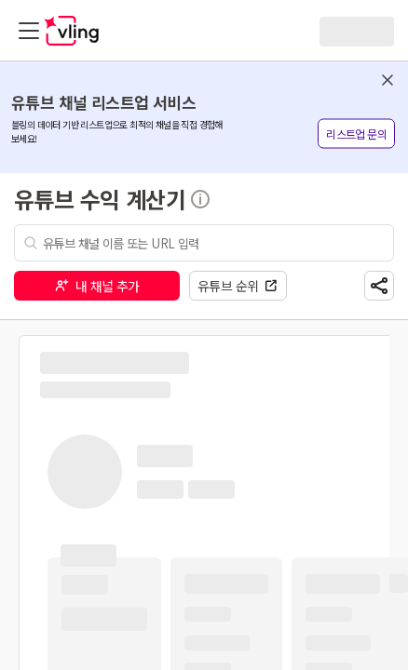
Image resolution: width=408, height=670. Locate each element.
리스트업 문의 (356, 133)
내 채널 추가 (97, 285)
